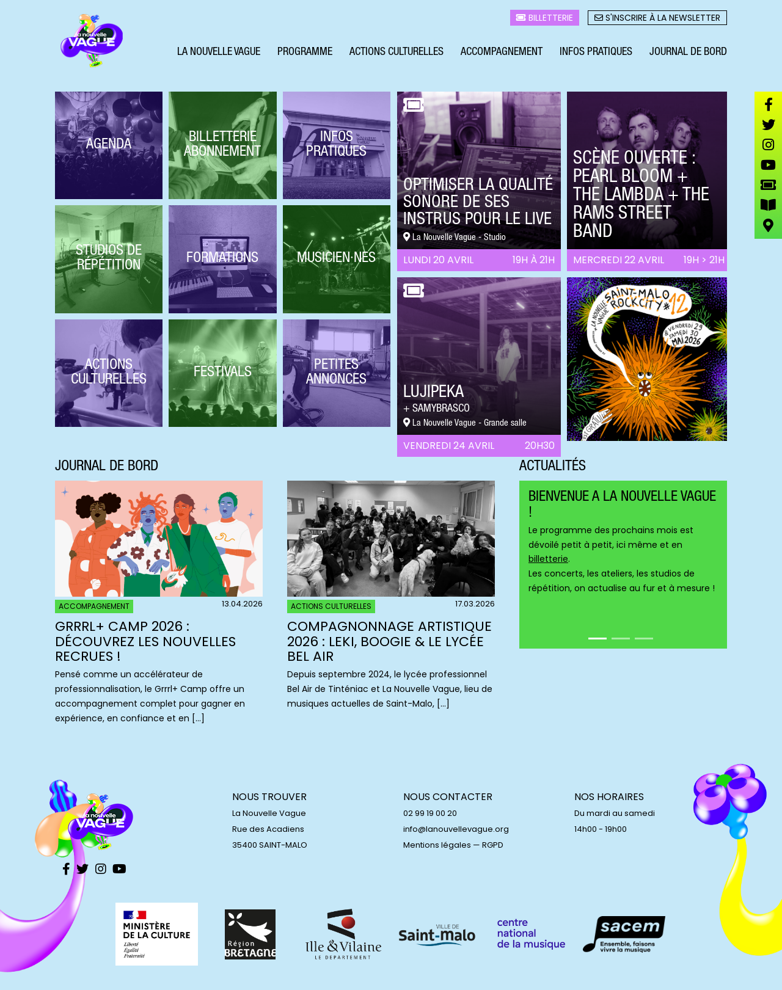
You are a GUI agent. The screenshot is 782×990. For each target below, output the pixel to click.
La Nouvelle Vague (218, 53)
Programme (304, 53)
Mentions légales (437, 845)
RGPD (492, 845)
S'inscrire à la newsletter (657, 19)
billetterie (548, 559)
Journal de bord (688, 53)
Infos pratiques (596, 53)
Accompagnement (502, 53)
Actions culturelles (396, 53)
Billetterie (544, 19)
